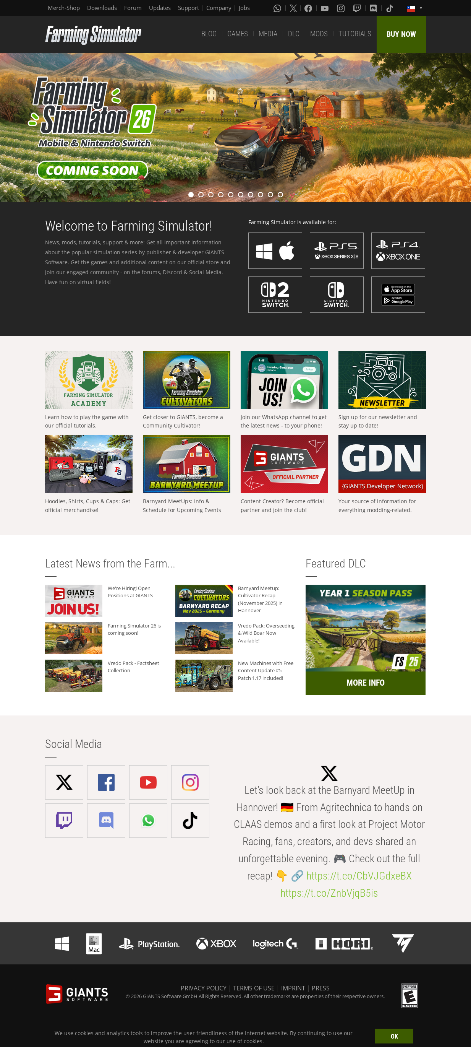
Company (218, 7)
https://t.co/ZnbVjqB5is (329, 893)
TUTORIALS (354, 33)
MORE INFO (365, 683)
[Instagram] (341, 8)
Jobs (244, 7)
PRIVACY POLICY (204, 988)
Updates (160, 7)
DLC (293, 33)
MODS (319, 33)
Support (188, 7)
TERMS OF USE (254, 988)
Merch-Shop (64, 7)
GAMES (237, 33)
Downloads (102, 7)
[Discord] (374, 8)
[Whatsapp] (278, 8)
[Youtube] (325, 8)
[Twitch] (358, 8)
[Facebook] (309, 8)
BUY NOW (401, 34)
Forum (133, 7)
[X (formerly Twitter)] (293, 8)
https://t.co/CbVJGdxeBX (359, 876)
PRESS (321, 988)
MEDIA (268, 33)
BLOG (209, 33)
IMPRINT (293, 988)
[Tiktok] (390, 8)
